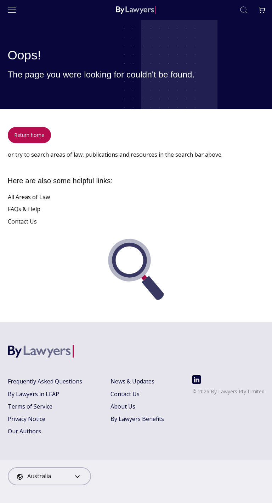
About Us (122, 406)
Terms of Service (30, 406)
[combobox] (49, 476)
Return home (29, 135)
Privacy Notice (26, 419)
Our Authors (24, 431)
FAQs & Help (24, 209)
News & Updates (132, 381)
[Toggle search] (243, 10)
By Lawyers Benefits (137, 419)
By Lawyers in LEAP (33, 394)
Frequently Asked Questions (45, 381)
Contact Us (22, 221)
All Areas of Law (29, 197)
